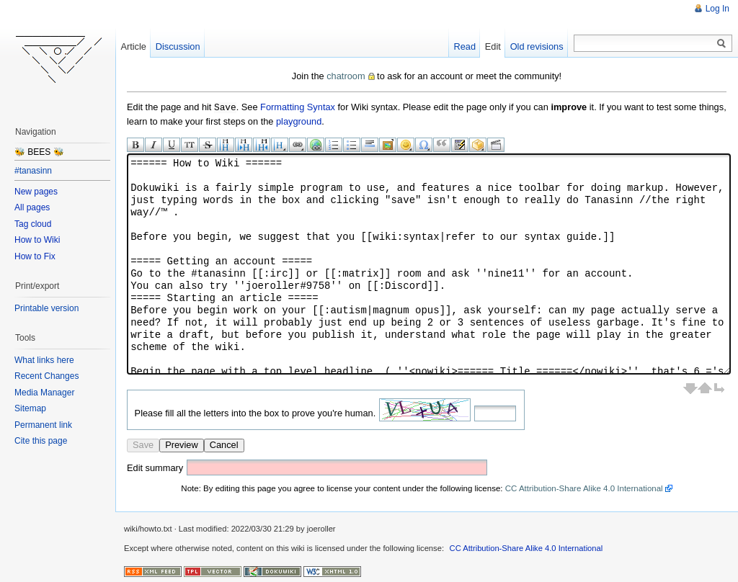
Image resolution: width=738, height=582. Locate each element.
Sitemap (30, 408)
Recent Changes (46, 376)
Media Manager (44, 393)
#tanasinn (33, 171)
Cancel (224, 444)
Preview (181, 444)
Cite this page (40, 441)
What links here (44, 360)
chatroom (345, 76)
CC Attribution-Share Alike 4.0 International (584, 487)
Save (143, 444)
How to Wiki (37, 240)
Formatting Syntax (297, 107)
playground (298, 120)
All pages (32, 207)
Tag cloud (32, 224)
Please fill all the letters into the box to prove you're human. (255, 412)
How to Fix (34, 256)
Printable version (46, 308)
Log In (717, 9)
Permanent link (43, 425)
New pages (36, 192)
